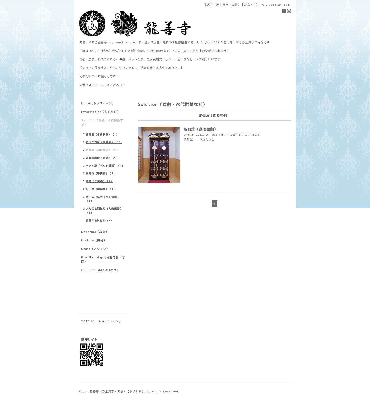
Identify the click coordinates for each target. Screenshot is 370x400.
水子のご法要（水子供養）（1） (103, 199)
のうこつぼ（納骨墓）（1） (104, 142)
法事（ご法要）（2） (99, 181)
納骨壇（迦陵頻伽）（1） (102, 150)
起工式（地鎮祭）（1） (101, 189)
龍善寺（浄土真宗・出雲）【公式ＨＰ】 (117, 391)
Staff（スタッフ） (95, 249)
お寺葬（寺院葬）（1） (101, 173)
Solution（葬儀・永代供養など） (102, 122)
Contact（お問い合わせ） (100, 270)
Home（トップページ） (98, 103)
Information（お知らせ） (100, 112)
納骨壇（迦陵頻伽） (201, 129)
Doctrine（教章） (95, 232)
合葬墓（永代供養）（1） (102, 134)
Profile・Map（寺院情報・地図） (103, 259)
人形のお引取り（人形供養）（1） (104, 211)
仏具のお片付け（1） (99, 220)
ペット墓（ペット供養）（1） (105, 165)
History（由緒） (93, 240)
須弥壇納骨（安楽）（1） (102, 158)
